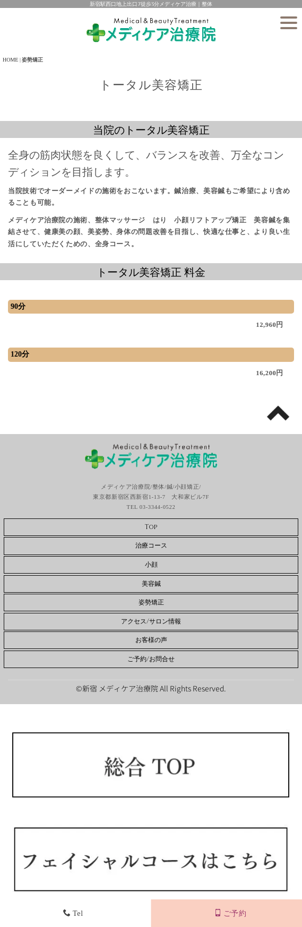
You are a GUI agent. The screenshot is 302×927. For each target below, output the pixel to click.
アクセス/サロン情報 (151, 621)
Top (151, 527)
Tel (73, 913)
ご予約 (230, 913)
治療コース (151, 545)
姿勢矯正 (151, 602)
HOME (10, 60)
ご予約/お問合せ (151, 659)
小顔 (151, 564)
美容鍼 (151, 583)
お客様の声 (151, 640)
